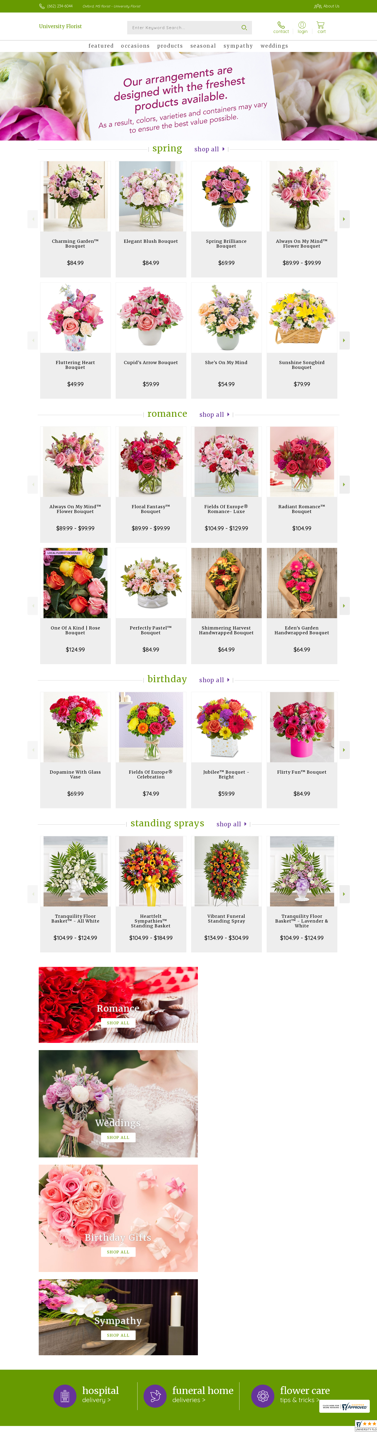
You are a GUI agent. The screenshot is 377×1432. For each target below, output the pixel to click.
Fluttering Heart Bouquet (75, 365)
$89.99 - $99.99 (302, 262)
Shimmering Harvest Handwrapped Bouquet (226, 630)
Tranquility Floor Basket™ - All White (75, 918)
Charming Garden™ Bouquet (75, 243)
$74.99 (151, 793)
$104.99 (301, 528)
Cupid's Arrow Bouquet (151, 362)
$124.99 (75, 649)
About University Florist (62, 1238)
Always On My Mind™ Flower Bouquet (302, 243)
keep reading (147, 1247)
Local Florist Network (295, 1427)
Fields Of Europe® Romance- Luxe (226, 509)
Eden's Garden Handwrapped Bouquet (302, 630)
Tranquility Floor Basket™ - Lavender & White (301, 921)
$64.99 (226, 649)
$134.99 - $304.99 (226, 937)
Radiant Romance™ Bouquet (301, 509)
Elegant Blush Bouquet (151, 241)
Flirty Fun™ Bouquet (302, 772)
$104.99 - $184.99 (151, 937)
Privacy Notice (258, 1427)
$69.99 (226, 262)
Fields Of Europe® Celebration (151, 774)
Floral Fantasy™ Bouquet (151, 509)
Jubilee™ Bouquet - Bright (226, 774)
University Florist (60, 26)
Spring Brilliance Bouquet (226, 243)
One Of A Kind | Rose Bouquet (75, 630)
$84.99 (75, 262)
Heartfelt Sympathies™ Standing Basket (151, 921)
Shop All (207, 149)
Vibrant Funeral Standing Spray (226, 918)
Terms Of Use (229, 1427)
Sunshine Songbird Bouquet (302, 365)
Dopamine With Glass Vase (75, 774)
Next (344, 219)
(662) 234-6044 (60, 6)
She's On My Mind (226, 362)
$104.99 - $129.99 (226, 528)
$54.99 (226, 384)
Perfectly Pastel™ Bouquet (151, 630)
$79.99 (302, 384)
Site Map (326, 1427)
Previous (32, 219)
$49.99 (75, 384)
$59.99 (151, 384)
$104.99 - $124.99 (75, 937)
